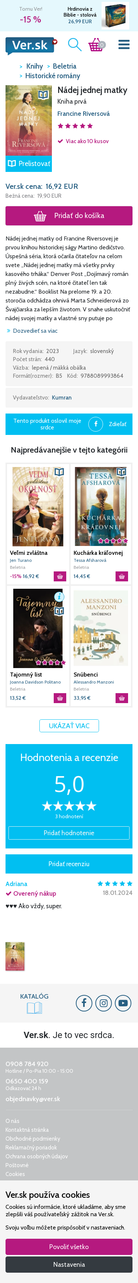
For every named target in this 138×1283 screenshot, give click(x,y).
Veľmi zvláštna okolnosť (28, 553)
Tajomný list (26, 674)
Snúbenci (86, 674)
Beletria (17, 567)
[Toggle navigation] (124, 46)
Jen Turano (21, 560)
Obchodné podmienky (33, 1138)
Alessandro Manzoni (94, 682)
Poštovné (17, 1165)
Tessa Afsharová (90, 560)
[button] (29, 120)
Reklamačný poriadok (31, 1147)
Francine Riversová (83, 113)
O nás (13, 1121)
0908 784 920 (27, 1064)
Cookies (15, 1174)
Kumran (62, 397)
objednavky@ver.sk (33, 1099)
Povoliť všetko (69, 1247)
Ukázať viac (69, 726)
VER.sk (11, 66)
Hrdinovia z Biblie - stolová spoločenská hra (80, 12)
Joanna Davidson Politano (35, 682)
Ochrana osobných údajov (37, 1156)
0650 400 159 (27, 1081)
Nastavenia (69, 1264)
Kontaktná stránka (27, 1130)
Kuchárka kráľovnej (98, 552)
